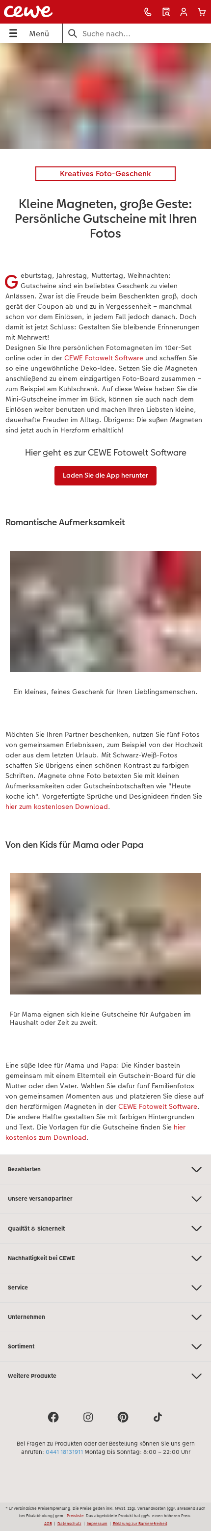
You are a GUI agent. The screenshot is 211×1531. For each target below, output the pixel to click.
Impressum (97, 1524)
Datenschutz (69, 1524)
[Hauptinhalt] (105, 599)
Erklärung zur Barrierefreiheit (140, 1524)
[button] (184, 12)
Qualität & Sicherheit (105, 1228)
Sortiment (105, 1346)
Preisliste (75, 1516)
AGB (48, 1524)
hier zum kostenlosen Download (56, 806)
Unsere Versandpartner (105, 1199)
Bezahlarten (105, 1169)
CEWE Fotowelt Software (104, 358)
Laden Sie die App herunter (105, 475)
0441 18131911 (64, 1452)
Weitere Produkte (105, 1376)
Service (105, 1287)
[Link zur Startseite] (44, 11)
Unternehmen (105, 1317)
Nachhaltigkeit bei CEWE (105, 1258)
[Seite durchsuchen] (136, 33)
